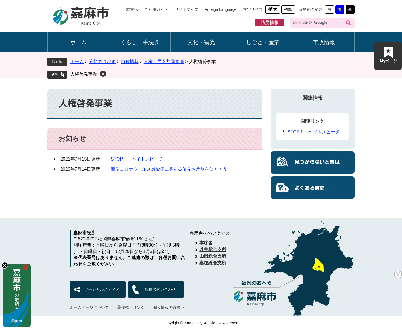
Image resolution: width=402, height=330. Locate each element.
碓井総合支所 (212, 249)
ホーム (78, 42)
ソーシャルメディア (101, 289)
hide (4, 265)
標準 (288, 9)
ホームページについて (89, 307)
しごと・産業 (262, 42)
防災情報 (270, 22)
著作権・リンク (131, 307)
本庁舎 (206, 242)
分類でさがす (102, 61)
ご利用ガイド (156, 9)
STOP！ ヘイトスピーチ (137, 159)
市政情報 (324, 42)
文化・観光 (201, 42)
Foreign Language (221, 9)
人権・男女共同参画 (164, 61)
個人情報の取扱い (168, 307)
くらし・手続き (139, 42)
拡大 (272, 9)
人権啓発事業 (83, 74)
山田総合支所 (212, 256)
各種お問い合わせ (160, 289)
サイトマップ (186, 9)
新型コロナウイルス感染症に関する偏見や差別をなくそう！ (171, 169)
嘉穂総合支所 (212, 262)
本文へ (132, 9)
